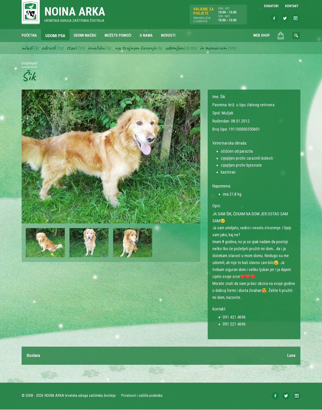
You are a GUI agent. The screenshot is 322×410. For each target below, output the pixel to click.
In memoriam (215, 48)
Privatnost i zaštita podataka (142, 396)
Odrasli (49, 48)
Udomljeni (177, 48)
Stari (72, 48)
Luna (291, 356)
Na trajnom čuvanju (137, 48)
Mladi (27, 48)
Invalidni (97, 48)
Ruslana (34, 356)
